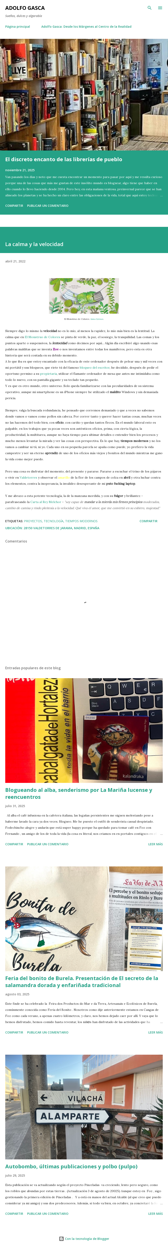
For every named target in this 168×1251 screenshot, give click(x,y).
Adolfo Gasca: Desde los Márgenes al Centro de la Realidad (86, 26)
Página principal (17, 26)
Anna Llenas (96, 319)
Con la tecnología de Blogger (84, 1239)
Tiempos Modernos (81, 521)
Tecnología (53, 521)
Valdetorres (28, 477)
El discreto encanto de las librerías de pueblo (63, 159)
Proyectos (33, 521)
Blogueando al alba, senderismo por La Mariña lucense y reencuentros (78, 793)
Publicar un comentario (47, 206)
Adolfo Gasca (25, 7)
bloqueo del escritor (95, 368)
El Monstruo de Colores (42, 337)
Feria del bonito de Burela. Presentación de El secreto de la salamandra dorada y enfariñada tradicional (81, 981)
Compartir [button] (14, 206)
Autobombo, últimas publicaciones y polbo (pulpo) (71, 1166)
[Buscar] (149, 7)
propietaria (48, 374)
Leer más (155, 844)
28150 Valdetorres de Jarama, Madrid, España (61, 528)
